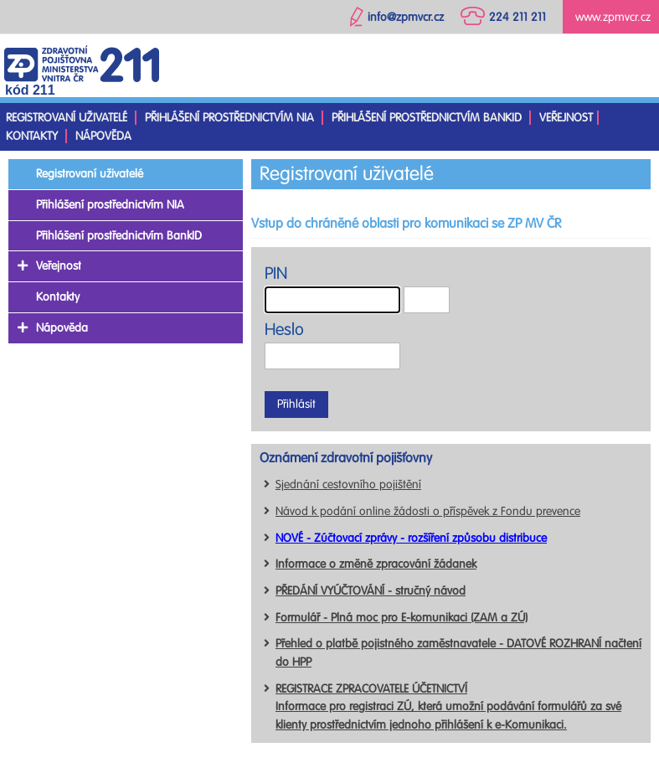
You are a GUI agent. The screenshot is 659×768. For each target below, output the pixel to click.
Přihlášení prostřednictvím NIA (229, 118)
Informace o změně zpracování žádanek (375, 564)
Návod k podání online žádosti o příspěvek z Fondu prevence (427, 511)
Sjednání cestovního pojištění (348, 484)
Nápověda (103, 136)
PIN (276, 273)
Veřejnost (566, 118)
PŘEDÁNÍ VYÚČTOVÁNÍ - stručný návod (370, 591)
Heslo (284, 329)
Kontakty (32, 136)
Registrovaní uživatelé (66, 118)
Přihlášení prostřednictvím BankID (427, 118)
